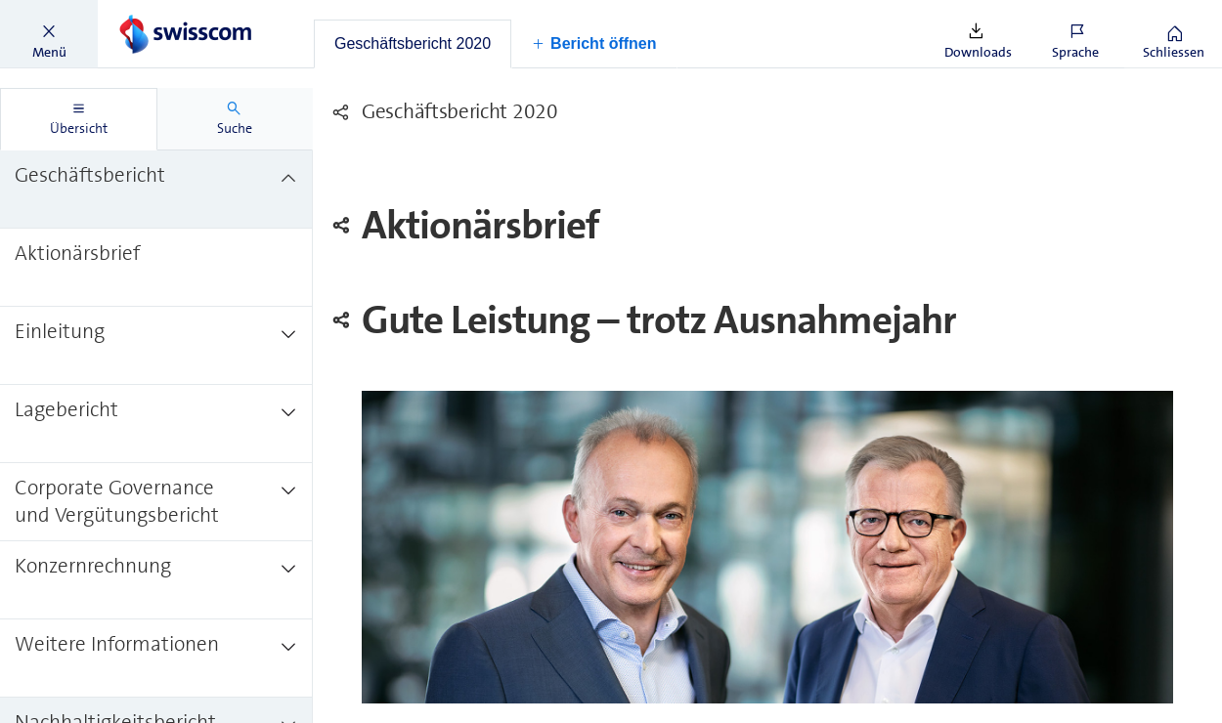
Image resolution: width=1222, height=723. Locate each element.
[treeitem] (156, 189)
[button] (49, 34)
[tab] (412, 44)
